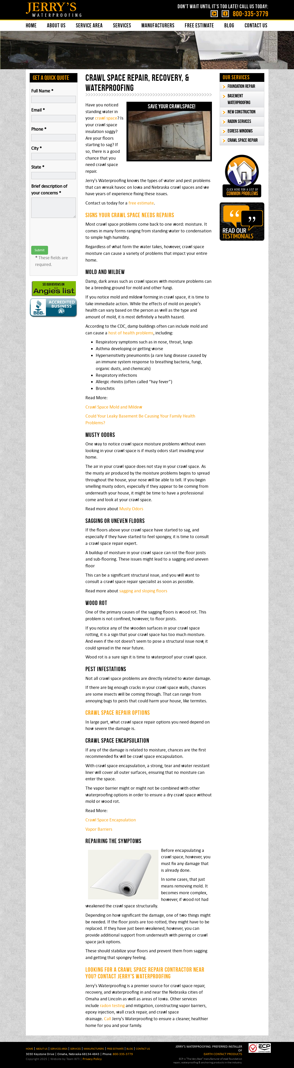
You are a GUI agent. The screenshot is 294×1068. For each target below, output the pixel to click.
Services (122, 25)
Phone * (38, 129)
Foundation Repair (241, 86)
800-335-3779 (250, 14)
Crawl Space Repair (243, 140)
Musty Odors (131, 509)
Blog (229, 25)
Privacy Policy (92, 1059)
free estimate (141, 203)
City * (36, 148)
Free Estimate (199, 25)
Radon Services (239, 121)
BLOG (129, 1048)
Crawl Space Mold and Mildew (113, 407)
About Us (56, 25)
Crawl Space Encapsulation (110, 820)
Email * (38, 110)
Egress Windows (240, 131)
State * (37, 167)
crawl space (106, 118)
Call (107, 1019)
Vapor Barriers (98, 829)
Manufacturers (157, 25)
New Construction (242, 111)
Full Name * (42, 91)
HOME (29, 1048)
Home (31, 25)
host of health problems (130, 333)
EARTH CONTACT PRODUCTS (223, 1054)
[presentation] (70, 232)
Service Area (89, 25)
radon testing (112, 1005)
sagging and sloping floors (143, 591)
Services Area (58, 1048)
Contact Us (256, 25)
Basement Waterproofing (239, 99)
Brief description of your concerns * (49, 189)
